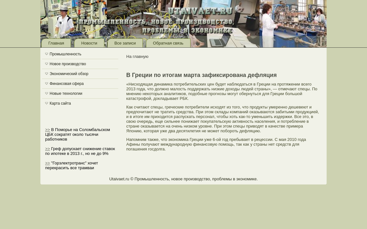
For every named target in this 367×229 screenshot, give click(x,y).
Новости (89, 43)
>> (47, 129)
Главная (56, 43)
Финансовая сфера (67, 83)
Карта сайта (60, 103)
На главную (137, 56)
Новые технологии (66, 93)
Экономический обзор (69, 74)
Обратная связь (168, 43)
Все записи (125, 43)
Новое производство (68, 64)
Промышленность (65, 54)
